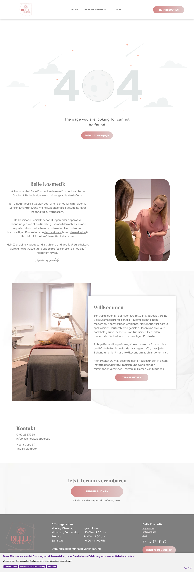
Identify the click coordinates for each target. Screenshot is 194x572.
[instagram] (154, 542)
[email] (144, 542)
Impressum (148, 528)
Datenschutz (149, 532)
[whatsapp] (164, 542)
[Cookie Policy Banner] (97, 562)
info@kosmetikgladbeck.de (33, 438)
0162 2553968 (25, 434)
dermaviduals (53, 232)
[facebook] (159, 542)
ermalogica (79, 232)
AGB (144, 535)
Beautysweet (114, 500)
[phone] (149, 542)
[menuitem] (75, 9)
